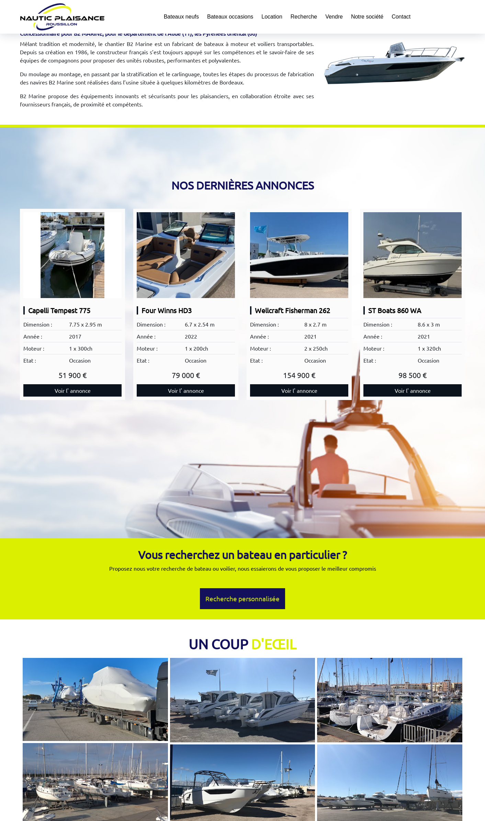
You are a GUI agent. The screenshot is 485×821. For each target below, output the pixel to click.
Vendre (334, 17)
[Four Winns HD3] (186, 255)
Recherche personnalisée (242, 598)
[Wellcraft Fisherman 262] (299, 255)
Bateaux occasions (230, 17)
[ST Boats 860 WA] (412, 255)
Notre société (367, 17)
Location (271, 17)
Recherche (304, 17)
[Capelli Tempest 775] (72, 255)
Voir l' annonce (73, 390)
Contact (401, 17)
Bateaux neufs (181, 17)
